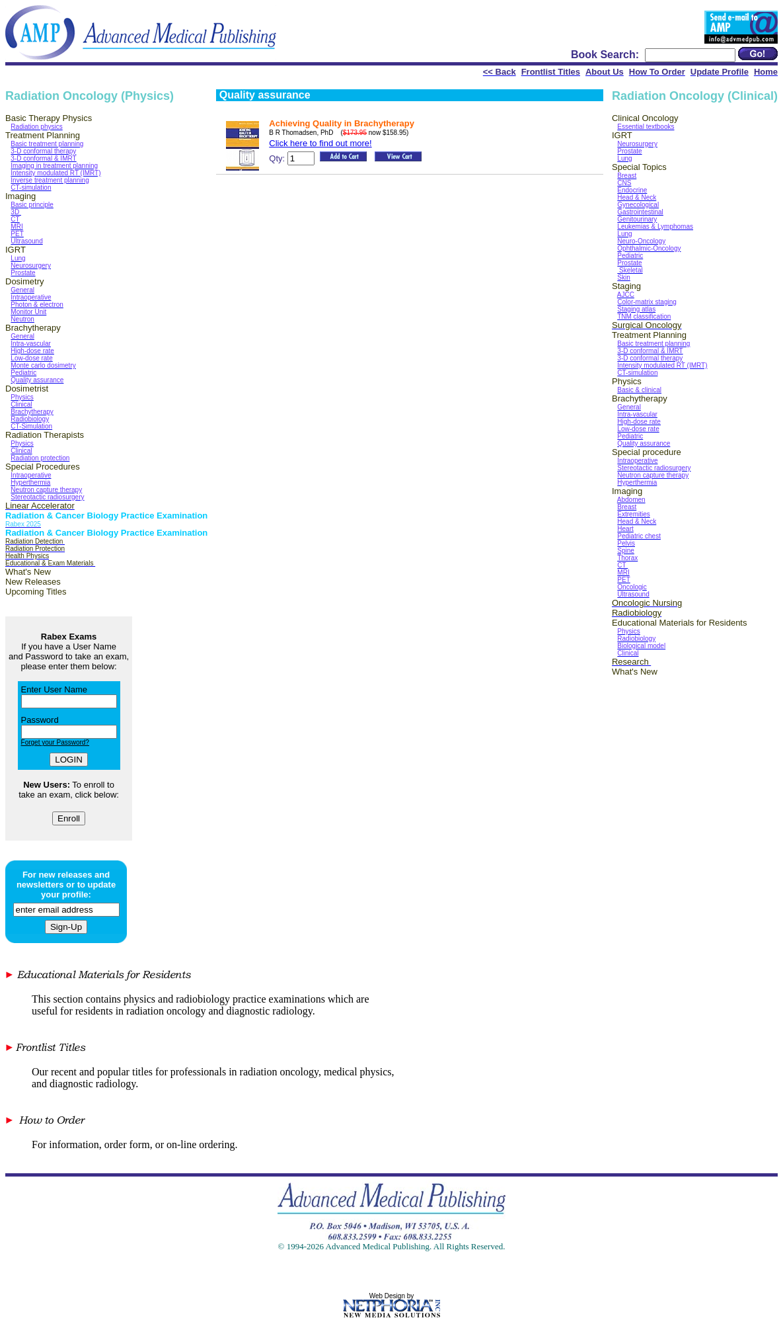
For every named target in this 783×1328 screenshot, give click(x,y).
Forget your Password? (55, 742)
